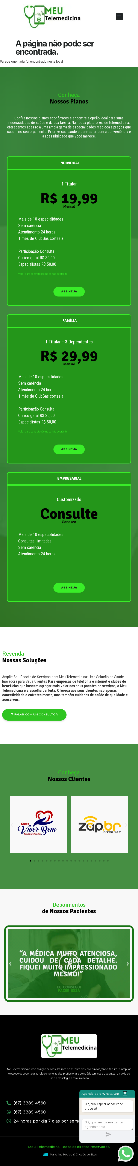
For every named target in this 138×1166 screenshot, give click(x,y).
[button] (119, 16)
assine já (69, 291)
